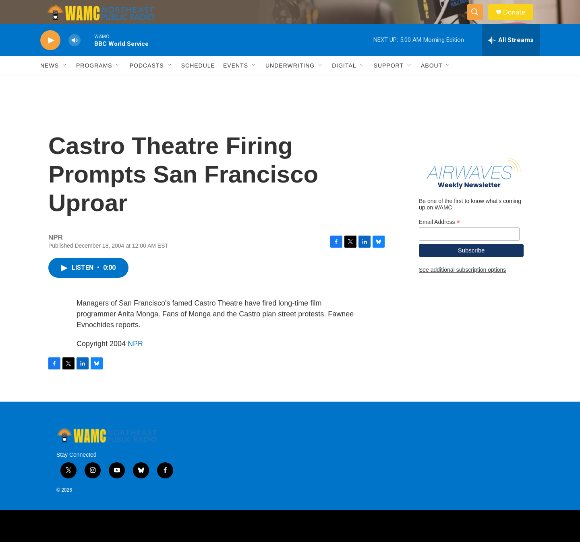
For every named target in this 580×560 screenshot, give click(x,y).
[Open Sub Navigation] (65, 83)
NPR (135, 362)
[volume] (74, 58)
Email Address (439, 240)
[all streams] (511, 58)
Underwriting (290, 83)
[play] (50, 58)
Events (235, 83)
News (49, 83)
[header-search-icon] (478, 21)
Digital (344, 83)
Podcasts (147, 83)
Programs (94, 83)
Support (389, 83)
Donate (519, 21)
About (431, 83)
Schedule (198, 83)
